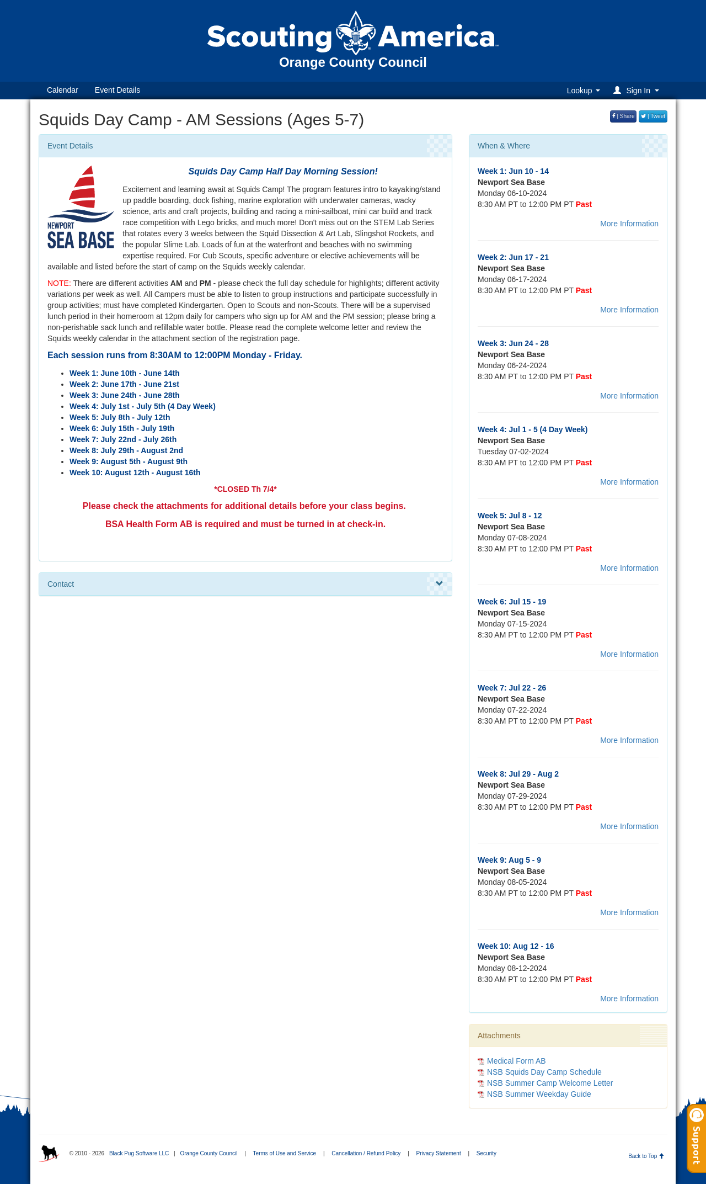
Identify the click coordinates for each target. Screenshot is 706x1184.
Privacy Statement (438, 1153)
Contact (245, 584)
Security (486, 1153)
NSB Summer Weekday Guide (539, 1094)
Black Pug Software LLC (139, 1153)
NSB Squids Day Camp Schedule (544, 1072)
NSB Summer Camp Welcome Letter (550, 1083)
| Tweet (653, 116)
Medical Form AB (516, 1060)
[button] (637, 90)
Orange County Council (208, 1153)
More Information (629, 223)
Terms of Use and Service (285, 1153)
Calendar (62, 90)
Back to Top (646, 1156)
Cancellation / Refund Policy (365, 1153)
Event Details (117, 90)
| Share (623, 116)
